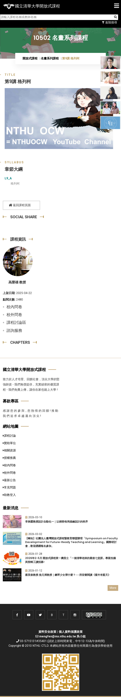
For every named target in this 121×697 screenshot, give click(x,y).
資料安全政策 (47, 632)
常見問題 (9, 487)
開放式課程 (30, 58)
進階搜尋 (109, 22)
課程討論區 (16, 322)
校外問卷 (14, 314)
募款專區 (10, 401)
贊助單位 (9, 443)
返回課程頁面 (20, 205)
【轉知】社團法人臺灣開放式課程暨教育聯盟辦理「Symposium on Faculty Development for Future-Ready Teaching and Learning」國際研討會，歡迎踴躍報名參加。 (71, 542)
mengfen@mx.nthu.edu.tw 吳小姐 (62, 636)
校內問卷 (14, 307)
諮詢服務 (14, 330)
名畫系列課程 (50, 58)
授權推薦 (9, 458)
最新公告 (9, 480)
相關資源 (9, 450)
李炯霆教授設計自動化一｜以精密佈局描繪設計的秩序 (56, 521)
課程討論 (9, 435)
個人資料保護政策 (71, 632)
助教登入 (9, 495)
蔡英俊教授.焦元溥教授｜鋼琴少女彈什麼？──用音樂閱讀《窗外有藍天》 (68, 575)
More (112, 588)
